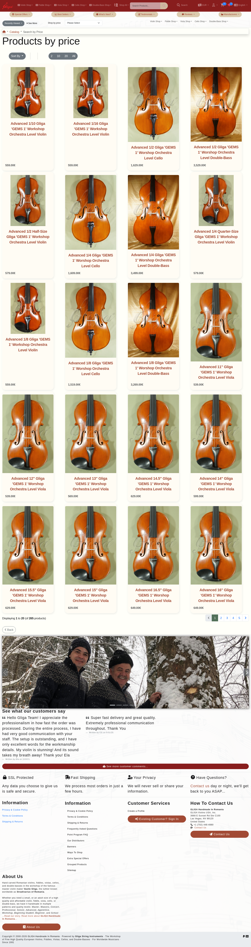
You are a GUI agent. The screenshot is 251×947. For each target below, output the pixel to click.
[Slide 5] (138, 705)
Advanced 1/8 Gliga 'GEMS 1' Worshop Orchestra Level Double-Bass (153, 368)
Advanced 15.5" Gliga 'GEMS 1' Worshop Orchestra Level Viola (28, 595)
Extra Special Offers (78, 858)
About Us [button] (31, 927)
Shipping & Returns (12, 821)
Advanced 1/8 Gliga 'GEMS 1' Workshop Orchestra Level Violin (27, 344)
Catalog (14, 32)
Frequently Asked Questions (82, 829)
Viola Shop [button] (60, 5)
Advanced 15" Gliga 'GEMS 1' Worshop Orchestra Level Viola (91, 595)
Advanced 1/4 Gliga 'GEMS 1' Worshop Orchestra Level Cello (90, 260)
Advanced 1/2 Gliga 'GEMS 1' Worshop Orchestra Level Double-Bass (216, 152)
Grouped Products (77, 864)
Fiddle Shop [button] (42, 5)
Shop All (120, 5)
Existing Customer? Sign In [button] (157, 819)
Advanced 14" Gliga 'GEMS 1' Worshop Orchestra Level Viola (216, 483)
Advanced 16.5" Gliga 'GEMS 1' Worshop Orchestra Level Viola (153, 595)
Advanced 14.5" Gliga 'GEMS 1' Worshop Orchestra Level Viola (153, 483)
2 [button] (51, 56)
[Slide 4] (132, 705)
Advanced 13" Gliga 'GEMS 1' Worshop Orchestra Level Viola (91, 483)
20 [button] (66, 56)
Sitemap (71, 870)
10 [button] (58, 56)
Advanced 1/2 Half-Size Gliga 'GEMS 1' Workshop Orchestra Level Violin (28, 236)
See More (32, 23)
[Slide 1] (112, 705)
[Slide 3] (125, 705)
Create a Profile (136, 811)
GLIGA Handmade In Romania (44, 936)
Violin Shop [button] (24, 5)
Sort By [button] (16, 56)
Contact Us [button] (220, 834)
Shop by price (54, 23)
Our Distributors (75, 840)
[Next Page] (245, 617)
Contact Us (200, 827)
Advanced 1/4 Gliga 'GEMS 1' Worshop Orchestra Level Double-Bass (153, 260)
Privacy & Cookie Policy (15, 810)
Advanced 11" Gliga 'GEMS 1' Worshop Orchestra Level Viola (216, 372)
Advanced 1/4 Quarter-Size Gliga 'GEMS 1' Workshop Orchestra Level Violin (216, 236)
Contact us (200, 786)
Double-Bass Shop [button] (99, 5)
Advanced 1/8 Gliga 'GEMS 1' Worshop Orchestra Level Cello (90, 368)
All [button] (73, 56)
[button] (203, 5)
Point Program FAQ (77, 834)
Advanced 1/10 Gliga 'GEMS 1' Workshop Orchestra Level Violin (27, 129)
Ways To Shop (74, 852)
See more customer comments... (125, 766)
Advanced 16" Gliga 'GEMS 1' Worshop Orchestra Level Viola (216, 595)
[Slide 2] (119, 705)
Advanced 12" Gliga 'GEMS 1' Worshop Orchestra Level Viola (28, 483)
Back (9, 629)
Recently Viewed (13, 23)
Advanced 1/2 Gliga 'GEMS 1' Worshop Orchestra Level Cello (153, 152)
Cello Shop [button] (78, 5)
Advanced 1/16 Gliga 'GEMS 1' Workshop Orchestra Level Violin (90, 129)
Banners (71, 846)
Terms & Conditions (12, 816)
